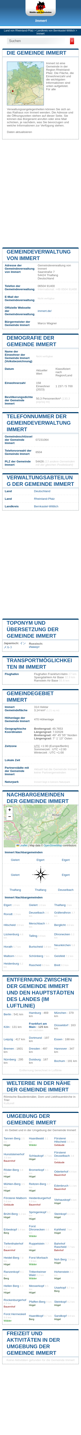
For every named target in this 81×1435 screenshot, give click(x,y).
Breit (57, 965)
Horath (8, 946)
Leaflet (21, 845)
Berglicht (60, 925)
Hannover (60, 1048)
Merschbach (37, 923)
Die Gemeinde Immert (36, 53)
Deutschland (42, 491)
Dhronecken (62, 934)
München (60, 1012)
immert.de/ (44, 311)
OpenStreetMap (53, 845)
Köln (7, 1027)
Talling (33, 935)
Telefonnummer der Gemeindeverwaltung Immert (39, 422)
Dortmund (35, 1037)
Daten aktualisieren (19, 132)
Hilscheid (10, 925)
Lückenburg (11, 934)
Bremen (9, 1048)
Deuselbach (66, 889)
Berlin (7, 1014)
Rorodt (8, 914)
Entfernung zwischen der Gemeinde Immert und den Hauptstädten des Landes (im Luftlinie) (40, 993)
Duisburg (35, 1059)
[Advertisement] (40, 193)
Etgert (40, 860)
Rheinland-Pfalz (44, 498)
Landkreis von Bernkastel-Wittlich (56, 30)
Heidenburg (11, 963)
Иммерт (34, 647)
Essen (58, 1039)
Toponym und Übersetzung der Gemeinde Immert (33, 629)
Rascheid (35, 965)
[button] (9, 810)
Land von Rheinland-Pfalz (18, 30)
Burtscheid (36, 946)
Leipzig (8, 1039)
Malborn (9, 956)
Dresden (34, 1048)
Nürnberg (10, 1059)
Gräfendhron (62, 912)
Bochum (59, 1061)
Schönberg (36, 956)
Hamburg (35, 1012)
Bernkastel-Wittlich (46, 506)
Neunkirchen (62, 945)
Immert (41, 21)
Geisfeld (59, 956)
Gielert (15, 860)
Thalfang (15, 889)
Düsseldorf (61, 1025)
